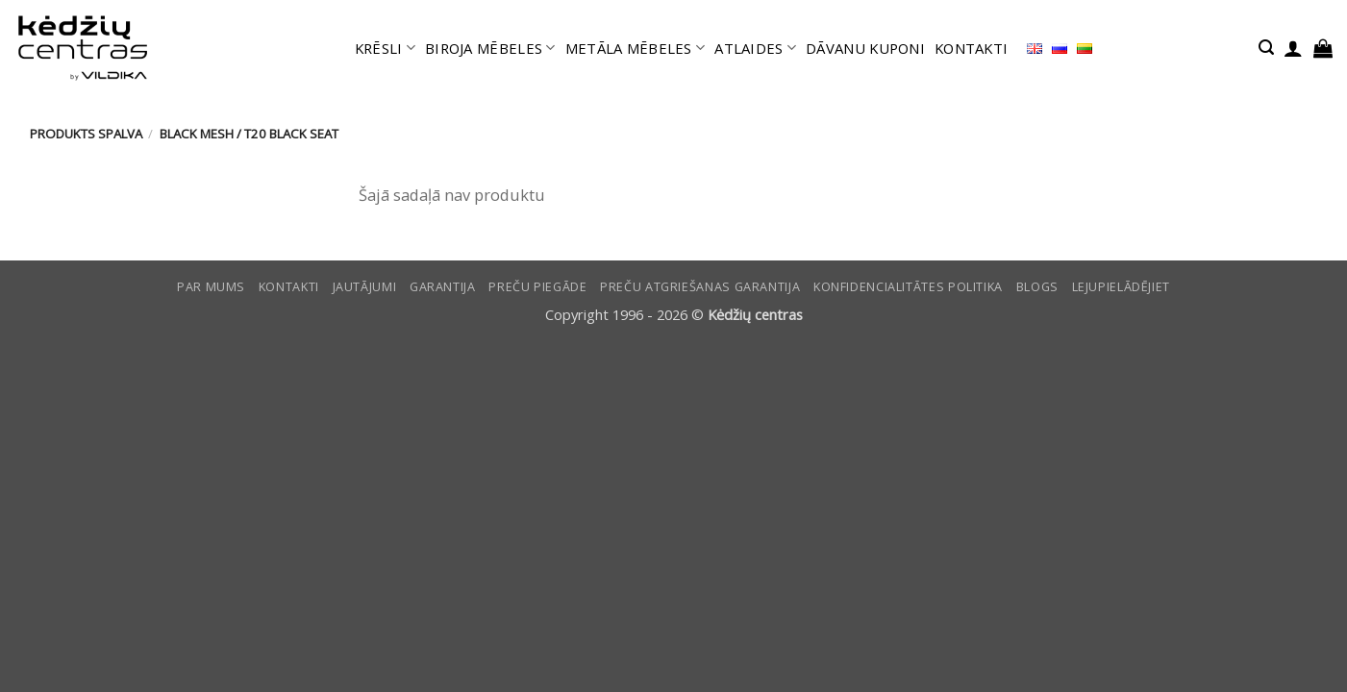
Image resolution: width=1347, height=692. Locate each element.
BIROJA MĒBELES (490, 48)
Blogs (1037, 287)
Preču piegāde (537, 287)
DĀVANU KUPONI (865, 48)
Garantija (443, 287)
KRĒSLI (385, 48)
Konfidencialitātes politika (908, 287)
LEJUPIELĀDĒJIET (1121, 287)
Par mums (211, 287)
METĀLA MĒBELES (635, 48)
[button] (1266, 47)
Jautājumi (365, 287)
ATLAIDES (755, 48)
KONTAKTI (971, 48)
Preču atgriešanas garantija (700, 287)
